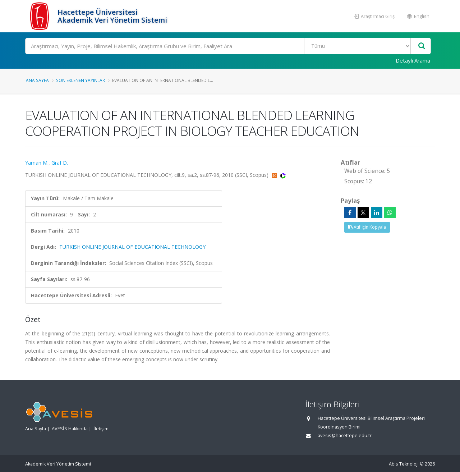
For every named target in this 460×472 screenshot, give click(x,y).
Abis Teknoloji (404, 464)
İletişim (101, 429)
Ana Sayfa (37, 80)
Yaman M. (37, 162)
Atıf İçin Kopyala (367, 227)
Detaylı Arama (413, 60)
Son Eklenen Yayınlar (80, 80)
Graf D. (59, 162)
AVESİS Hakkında (70, 429)
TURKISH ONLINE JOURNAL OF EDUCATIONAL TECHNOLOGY (132, 246)
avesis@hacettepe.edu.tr (345, 435)
